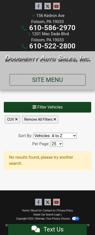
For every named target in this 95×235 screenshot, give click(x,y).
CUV (12, 119)
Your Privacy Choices (62, 218)
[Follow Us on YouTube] (56, 6)
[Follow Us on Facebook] (38, 6)
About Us (36, 210)
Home (25, 210)
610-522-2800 (52, 46)
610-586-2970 (52, 28)
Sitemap (39, 218)
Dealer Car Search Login (47, 214)
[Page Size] (56, 144)
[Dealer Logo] (47, 60)
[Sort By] (55, 136)
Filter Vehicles (47, 107)
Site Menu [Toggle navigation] (47, 79)
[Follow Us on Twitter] (47, 6)
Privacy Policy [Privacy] (65, 210)
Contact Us (49, 210)
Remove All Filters (40, 119)
